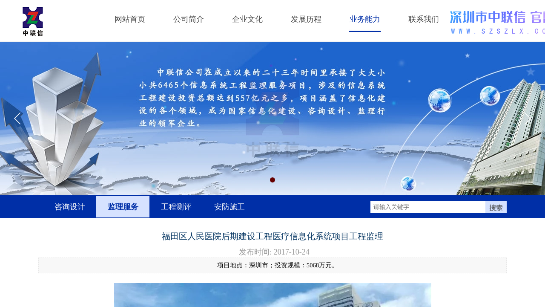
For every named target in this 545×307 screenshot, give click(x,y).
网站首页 (130, 19)
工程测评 (176, 207)
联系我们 (423, 19)
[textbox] (427, 207)
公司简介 (188, 19)
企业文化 (247, 19)
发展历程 (306, 19)
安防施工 (229, 207)
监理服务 (123, 207)
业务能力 (365, 19)
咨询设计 (69, 207)
